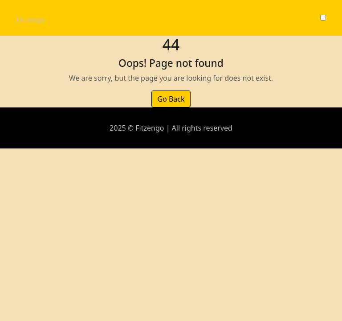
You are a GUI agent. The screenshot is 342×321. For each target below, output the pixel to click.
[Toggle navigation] (22, 11)
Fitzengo (30, 20)
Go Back (170, 99)
